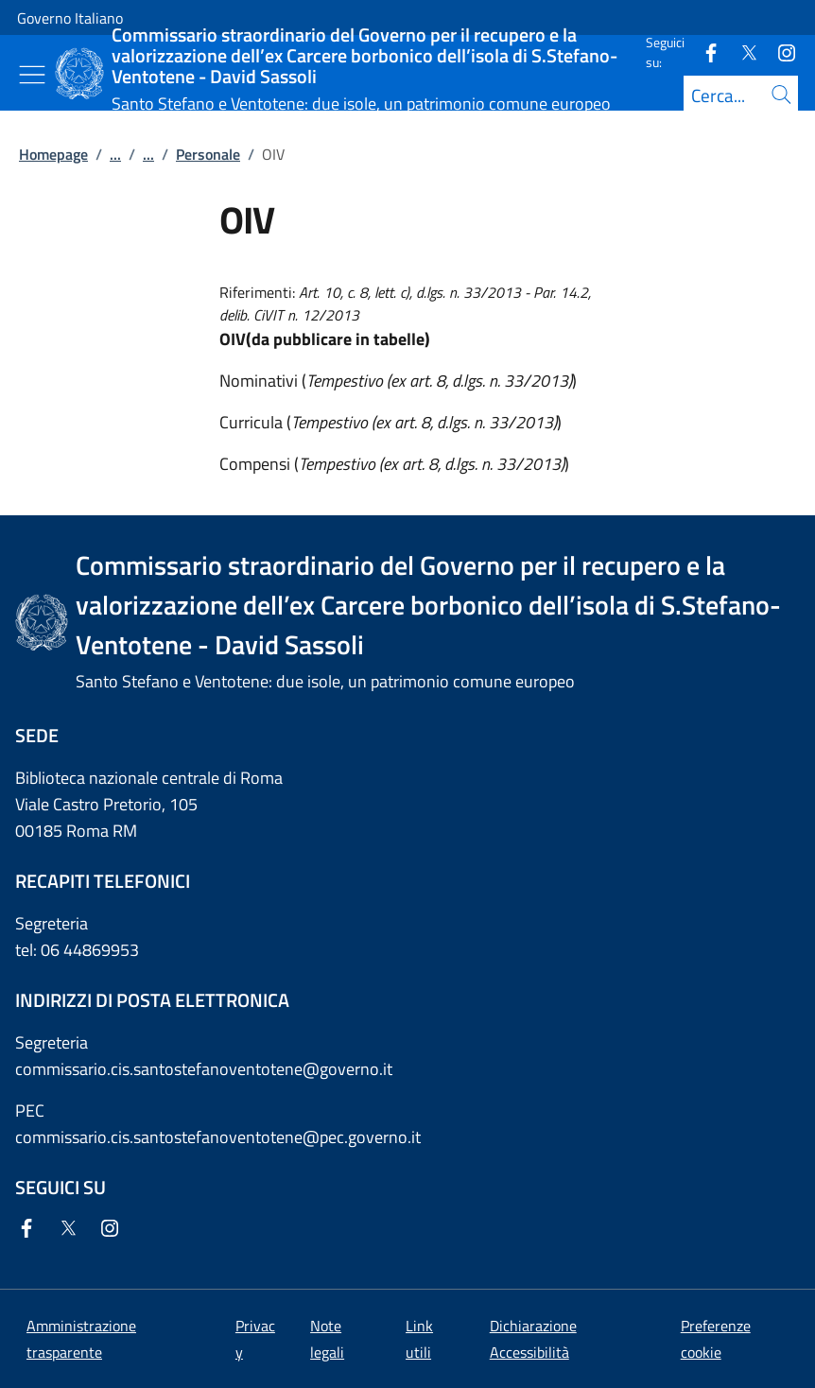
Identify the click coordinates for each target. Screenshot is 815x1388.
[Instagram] (779, 51)
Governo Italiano (70, 18)
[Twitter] (741, 51)
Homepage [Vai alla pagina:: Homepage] (53, 154)
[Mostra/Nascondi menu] (32, 75)
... (115, 154)
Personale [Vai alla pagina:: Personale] (208, 154)
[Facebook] (703, 51)
